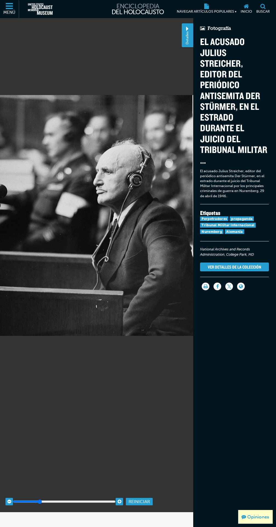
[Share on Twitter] (229, 286)
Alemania (234, 232)
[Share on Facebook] (217, 286)
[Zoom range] (64, 491)
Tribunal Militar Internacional (227, 225)
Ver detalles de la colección (234, 267)
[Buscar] (263, 9)
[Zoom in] (119, 491)
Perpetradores (214, 219)
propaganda (241, 219)
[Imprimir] (205, 286)
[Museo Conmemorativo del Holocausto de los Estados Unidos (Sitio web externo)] (40, 9)
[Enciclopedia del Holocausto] (138, 9)
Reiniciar (139, 491)
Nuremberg (211, 232)
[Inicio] (246, 9)
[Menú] (9, 9)
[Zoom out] (9, 491)
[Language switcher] (241, 286)
